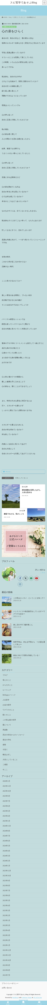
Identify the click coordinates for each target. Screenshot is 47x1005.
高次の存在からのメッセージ (13, 735)
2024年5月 (6, 846)
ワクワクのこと (8, 710)
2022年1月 (6, 945)
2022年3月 (6, 935)
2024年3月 (6, 856)
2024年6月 (6, 841)
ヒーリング (7, 690)
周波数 (5, 730)
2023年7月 (6, 890)
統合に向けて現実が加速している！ (26, 655)
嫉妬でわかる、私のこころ (14, 514)
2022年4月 (6, 930)
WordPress (15, 997)
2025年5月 (6, 811)
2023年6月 (6, 895)
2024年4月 (6, 851)
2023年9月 (6, 881)
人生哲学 (6, 700)
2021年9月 (6, 965)
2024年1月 (6, 866)
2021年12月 (7, 950)
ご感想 (5, 764)
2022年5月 (6, 925)
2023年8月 (6, 885)
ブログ (5, 675)
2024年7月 (6, 836)
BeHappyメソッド (9, 695)
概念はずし (7, 755)
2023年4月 (6, 905)
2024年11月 (7, 826)
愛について (7, 725)
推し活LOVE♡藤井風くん (23, 625)
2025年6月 (6, 806)
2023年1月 (6, 920)
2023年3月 (6, 910)
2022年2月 (6, 940)
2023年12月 (7, 871)
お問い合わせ (7, 988)
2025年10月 (7, 791)
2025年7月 (6, 801)
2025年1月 (6, 821)
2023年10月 (7, 876)
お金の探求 (7, 705)
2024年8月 (6, 831)
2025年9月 (6, 796)
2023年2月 (6, 915)
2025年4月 (6, 816)
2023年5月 (6, 900)
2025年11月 (7, 786)
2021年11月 (7, 955)
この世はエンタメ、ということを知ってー (29, 598)
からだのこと (8, 685)
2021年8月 (6, 970)
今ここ (5, 770)
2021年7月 (6, 975)
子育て (5, 750)
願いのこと (7, 715)
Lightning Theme (27, 997)
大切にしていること (9, 27)
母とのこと (7, 680)
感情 (4, 745)
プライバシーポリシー (10, 983)
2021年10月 (7, 960)
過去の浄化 (7, 740)
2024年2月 (6, 861)
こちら (42, 572)
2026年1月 (6, 781)
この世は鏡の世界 (9, 720)
